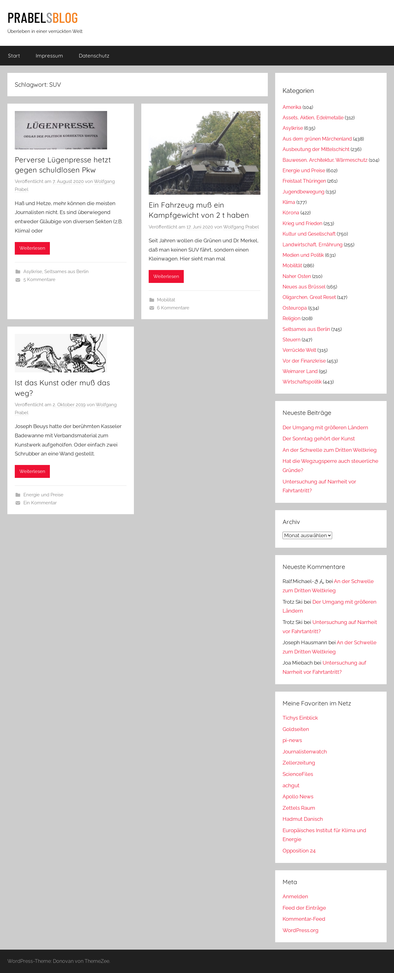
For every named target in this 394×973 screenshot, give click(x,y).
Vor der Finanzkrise (304, 361)
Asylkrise (32, 271)
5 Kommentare (39, 279)
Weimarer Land (300, 371)
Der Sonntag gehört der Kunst (319, 438)
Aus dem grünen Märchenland (317, 139)
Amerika (292, 107)
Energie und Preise (43, 495)
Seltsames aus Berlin (66, 271)
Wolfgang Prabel (241, 227)
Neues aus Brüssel (304, 287)
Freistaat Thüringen (304, 181)
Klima (289, 202)
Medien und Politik (303, 255)
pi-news (292, 740)
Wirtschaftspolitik (302, 382)
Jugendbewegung (303, 192)
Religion (291, 318)
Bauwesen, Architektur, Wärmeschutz (325, 160)
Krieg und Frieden (302, 223)
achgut (291, 785)
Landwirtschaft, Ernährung (313, 245)
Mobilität (166, 300)
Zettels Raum (299, 808)
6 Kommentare (173, 308)
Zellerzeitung (299, 763)
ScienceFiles (298, 774)
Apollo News (298, 796)
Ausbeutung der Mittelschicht (316, 149)
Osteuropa (295, 308)
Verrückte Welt (299, 350)
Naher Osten (297, 276)
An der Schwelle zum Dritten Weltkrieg (330, 450)
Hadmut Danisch (303, 819)
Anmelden (295, 896)
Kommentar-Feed (304, 919)
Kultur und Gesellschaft (309, 234)
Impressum (49, 55)
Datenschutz (94, 55)
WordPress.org (301, 930)
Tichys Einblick (300, 718)
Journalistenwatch (305, 752)
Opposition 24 (299, 851)
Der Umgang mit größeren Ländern (325, 427)
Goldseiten (296, 729)
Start (14, 55)
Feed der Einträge (304, 908)
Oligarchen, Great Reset (309, 297)
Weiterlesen (32, 248)
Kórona (291, 213)
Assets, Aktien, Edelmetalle (313, 118)
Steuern (291, 340)
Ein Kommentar (40, 503)
